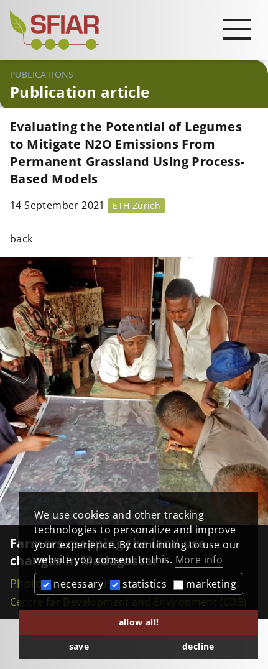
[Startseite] (134, 30)
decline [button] (198, 646)
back (21, 239)
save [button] (79, 646)
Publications (42, 74)
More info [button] (199, 559)
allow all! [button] (139, 622)
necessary (72, 584)
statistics (138, 584)
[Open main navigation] (237, 28)
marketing (204, 584)
